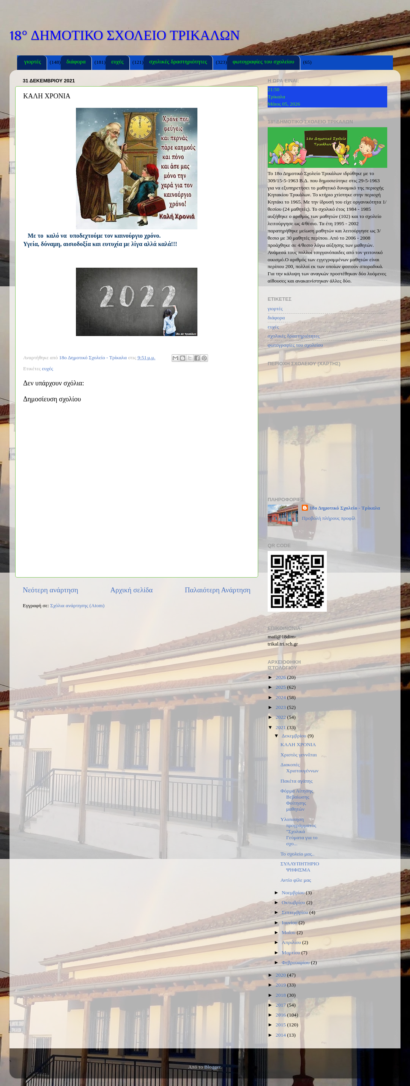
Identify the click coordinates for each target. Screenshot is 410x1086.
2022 (281, 717)
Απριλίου (292, 942)
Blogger (212, 1067)
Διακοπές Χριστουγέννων (300, 767)
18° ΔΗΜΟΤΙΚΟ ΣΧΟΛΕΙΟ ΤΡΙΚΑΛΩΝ (124, 35)
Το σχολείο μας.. (298, 854)
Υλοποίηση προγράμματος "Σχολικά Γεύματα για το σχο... (299, 831)
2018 (281, 995)
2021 (281, 727)
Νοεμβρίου (294, 892)
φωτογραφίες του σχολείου (263, 62)
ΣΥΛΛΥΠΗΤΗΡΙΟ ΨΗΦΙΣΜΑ (300, 867)
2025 (281, 687)
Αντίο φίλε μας (296, 880)
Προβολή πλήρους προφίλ (328, 518)
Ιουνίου (290, 922)
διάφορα (75, 62)
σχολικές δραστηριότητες (178, 62)
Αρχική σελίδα (131, 590)
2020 (281, 975)
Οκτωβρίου (294, 902)
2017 (281, 1005)
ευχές (117, 62)
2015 (281, 1025)
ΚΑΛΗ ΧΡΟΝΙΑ (298, 744)
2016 (281, 1015)
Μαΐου (289, 932)
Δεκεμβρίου (295, 736)
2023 (281, 707)
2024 (281, 697)
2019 (281, 985)
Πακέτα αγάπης (297, 781)
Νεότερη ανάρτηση (50, 590)
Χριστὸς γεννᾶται (299, 755)
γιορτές (32, 62)
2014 (281, 1035)
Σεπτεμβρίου (295, 912)
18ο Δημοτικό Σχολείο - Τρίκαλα (344, 508)
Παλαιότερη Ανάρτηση (218, 590)
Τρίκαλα (276, 96)
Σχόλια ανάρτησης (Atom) (77, 605)
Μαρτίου (291, 952)
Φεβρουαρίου (296, 962)
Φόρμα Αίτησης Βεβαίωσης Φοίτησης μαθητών (297, 800)
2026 (281, 677)
